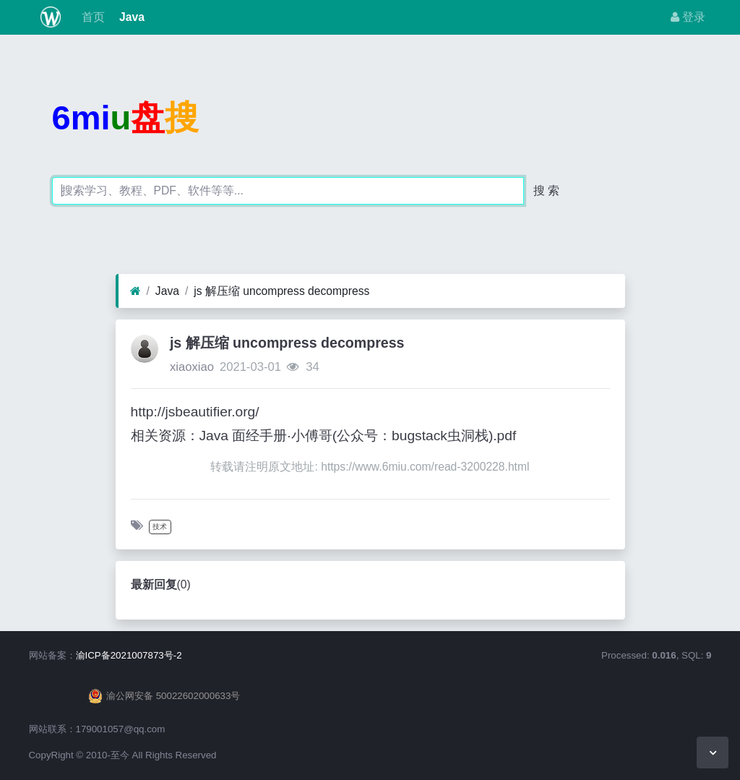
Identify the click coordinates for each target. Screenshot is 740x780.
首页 (91, 17)
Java (130, 17)
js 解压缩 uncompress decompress (281, 291)
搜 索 (546, 190)
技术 (159, 527)
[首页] (135, 291)
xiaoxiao (192, 367)
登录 (688, 17)
